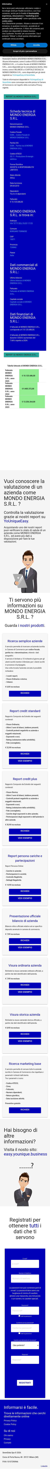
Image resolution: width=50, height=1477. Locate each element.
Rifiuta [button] (13, 45)
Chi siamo (8, 1435)
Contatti (7, 1443)
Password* (24, 1305)
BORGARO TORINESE (18, 231)
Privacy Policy (10, 1420)
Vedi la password (26, 1316)
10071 (12, 239)
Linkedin (44, 1466)
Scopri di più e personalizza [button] (25, 51)
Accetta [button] (36, 45)
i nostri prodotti (30, 625)
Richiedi (25, 693)
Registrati (25, 1383)
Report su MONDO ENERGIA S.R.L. (21, 97)
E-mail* (25, 1258)
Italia (12, 255)
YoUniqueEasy (16, 521)
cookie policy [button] (7, 21)
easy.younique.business (25, 1154)
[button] (47, 4)
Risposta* (25, 1354)
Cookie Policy (10, 1424)
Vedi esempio (25, 761)
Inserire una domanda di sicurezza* (25, 1340)
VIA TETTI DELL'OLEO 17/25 (21, 223)
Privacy (7, 1439)
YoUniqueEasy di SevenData (23, 75)
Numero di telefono (25, 1273)
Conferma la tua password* (25, 1323)
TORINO (13, 247)
